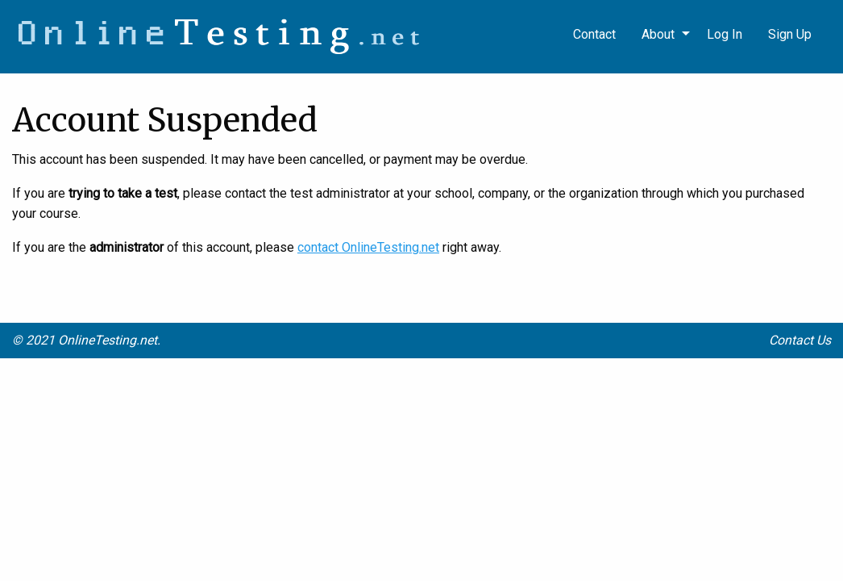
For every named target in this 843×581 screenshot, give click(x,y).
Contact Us (800, 340)
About (658, 34)
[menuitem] (789, 34)
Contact (594, 34)
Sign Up (790, 34)
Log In (724, 34)
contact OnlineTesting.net (368, 247)
